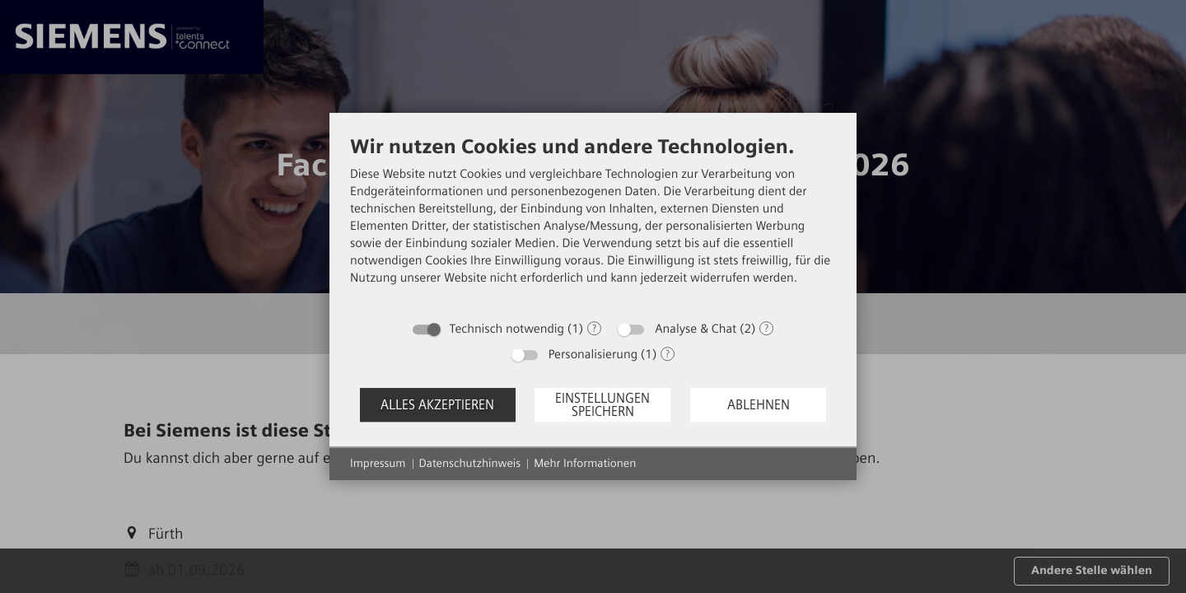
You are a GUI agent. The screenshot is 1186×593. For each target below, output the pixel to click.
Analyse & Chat (695, 328)
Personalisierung (593, 354)
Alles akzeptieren (437, 405)
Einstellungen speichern (602, 404)
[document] (593, 223)
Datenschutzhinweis (470, 463)
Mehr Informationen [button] (585, 463)
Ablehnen (758, 405)
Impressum (378, 463)
